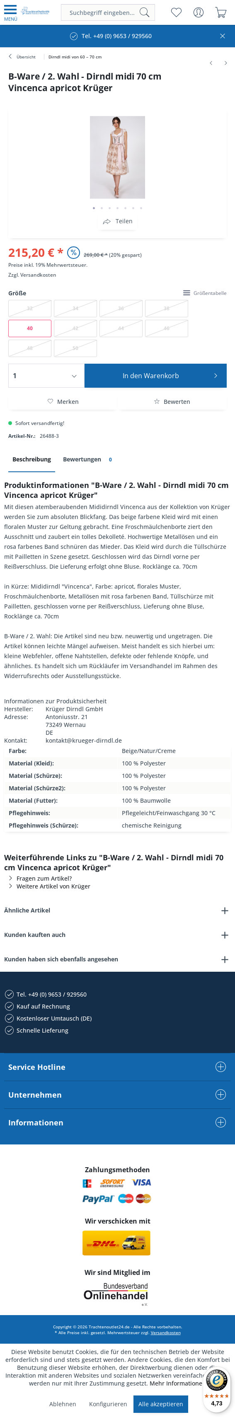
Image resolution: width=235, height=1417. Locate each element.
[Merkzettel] (176, 12)
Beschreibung (31, 459)
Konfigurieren (108, 1404)
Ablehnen (62, 1404)
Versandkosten (38, 274)
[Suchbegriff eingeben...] (108, 12)
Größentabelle (205, 293)
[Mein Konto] (198, 12)
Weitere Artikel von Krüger (47, 886)
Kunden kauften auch (34, 935)
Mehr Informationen (178, 1383)
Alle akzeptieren (160, 1404)
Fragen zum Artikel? (38, 878)
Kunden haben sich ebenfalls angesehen (61, 959)
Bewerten (172, 402)
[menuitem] (11, 12)
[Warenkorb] (220, 12)
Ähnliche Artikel (27, 910)
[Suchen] (144, 12)
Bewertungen (89, 459)
